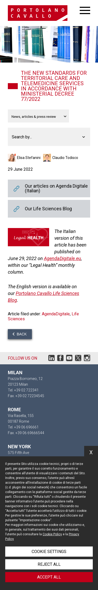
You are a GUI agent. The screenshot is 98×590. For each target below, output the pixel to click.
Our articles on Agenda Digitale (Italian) (49, 188)
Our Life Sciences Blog (49, 208)
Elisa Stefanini (29, 157)
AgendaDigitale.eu (62, 258)
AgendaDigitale (56, 313)
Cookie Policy (52, 534)
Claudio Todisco (65, 157)
